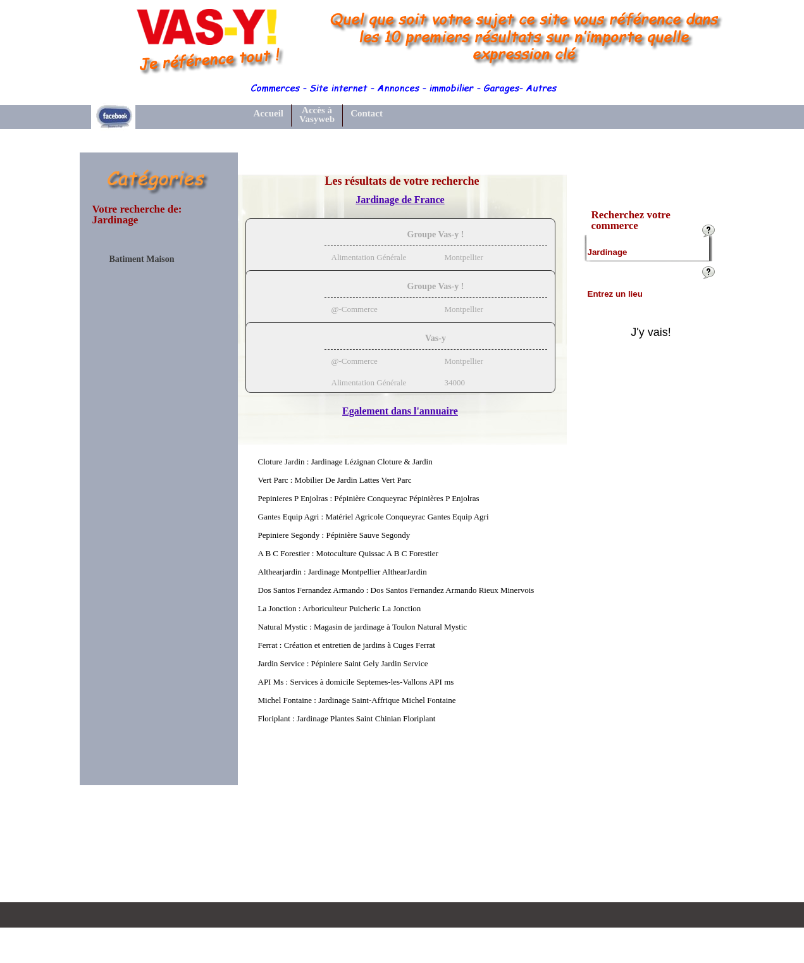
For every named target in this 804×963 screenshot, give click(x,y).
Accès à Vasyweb (317, 115)
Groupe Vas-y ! (435, 234)
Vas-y (435, 338)
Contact (366, 113)
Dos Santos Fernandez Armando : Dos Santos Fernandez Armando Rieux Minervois (396, 590)
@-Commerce (354, 309)
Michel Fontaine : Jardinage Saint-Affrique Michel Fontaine (357, 700)
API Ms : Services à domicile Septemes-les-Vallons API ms (356, 682)
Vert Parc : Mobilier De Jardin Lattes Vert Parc (335, 480)
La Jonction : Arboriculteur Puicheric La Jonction (339, 608)
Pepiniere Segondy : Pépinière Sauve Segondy (334, 535)
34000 (455, 382)
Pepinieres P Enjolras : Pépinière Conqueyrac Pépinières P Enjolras (368, 498)
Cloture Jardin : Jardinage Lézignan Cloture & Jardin (345, 461)
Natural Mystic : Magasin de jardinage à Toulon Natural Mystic (362, 626)
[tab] (400, 253)
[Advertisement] (158, 471)
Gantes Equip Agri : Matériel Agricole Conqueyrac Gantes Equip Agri (373, 516)
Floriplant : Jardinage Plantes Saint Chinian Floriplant (347, 718)
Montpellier (464, 257)
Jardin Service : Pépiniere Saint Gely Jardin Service (343, 663)
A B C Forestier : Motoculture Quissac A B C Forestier (348, 553)
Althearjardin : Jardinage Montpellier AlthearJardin (342, 571)
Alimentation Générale (369, 257)
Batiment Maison (142, 259)
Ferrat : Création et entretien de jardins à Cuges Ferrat (346, 645)
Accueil (268, 113)
